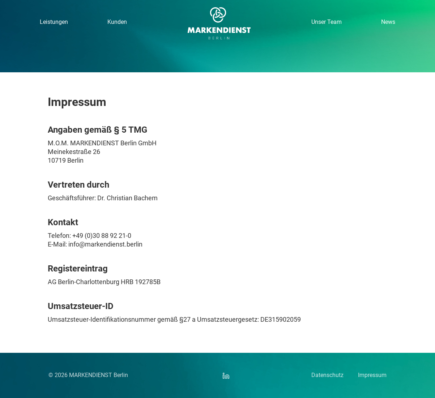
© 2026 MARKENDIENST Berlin (88, 375)
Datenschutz (327, 375)
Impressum (372, 375)
